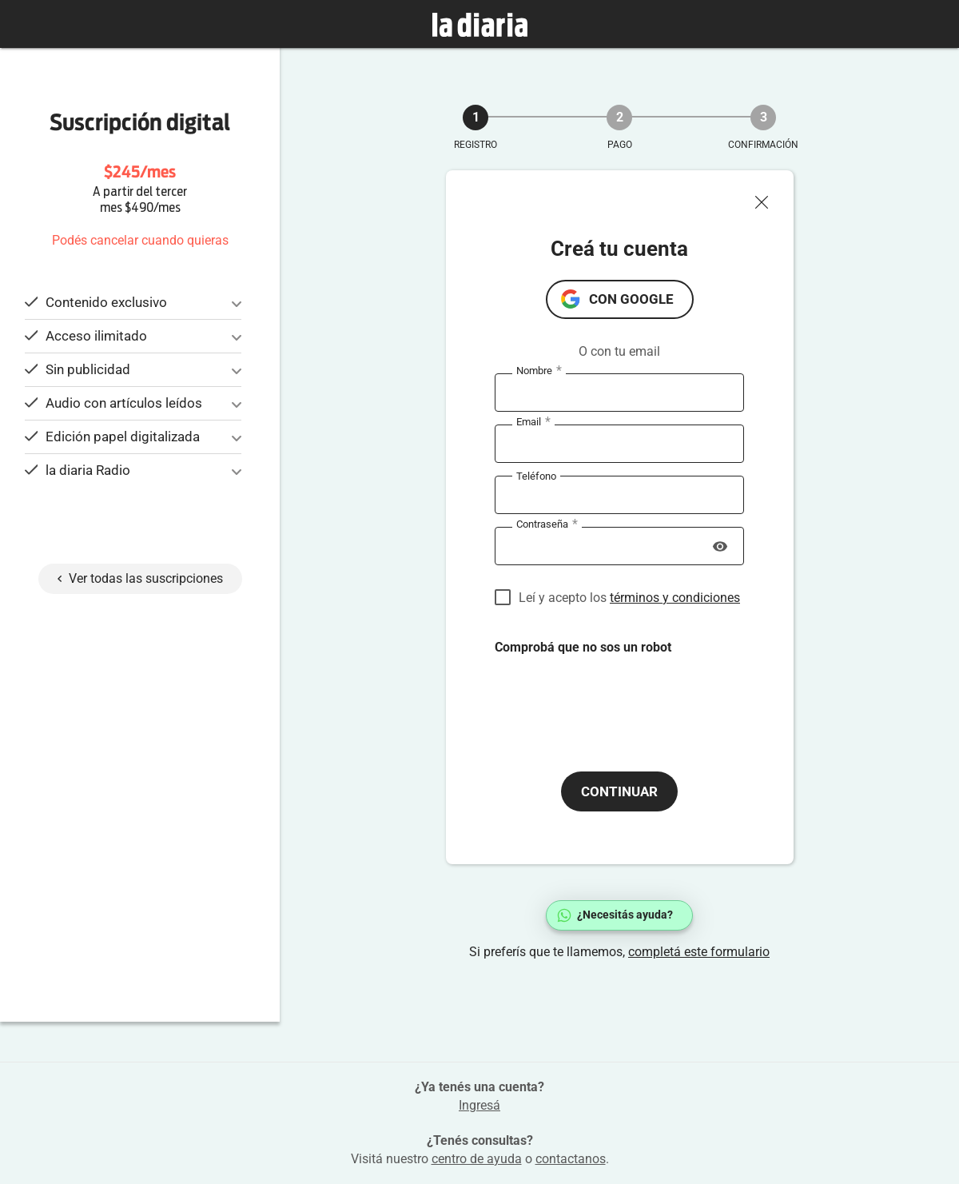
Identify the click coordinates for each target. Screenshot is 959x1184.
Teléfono (536, 475)
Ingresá (479, 1105)
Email (533, 422)
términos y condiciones (675, 597)
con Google (631, 299)
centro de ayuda (477, 1158)
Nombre (539, 371)
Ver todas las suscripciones (140, 578)
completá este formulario (699, 951)
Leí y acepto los (629, 597)
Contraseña (547, 524)
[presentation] (616, 700)
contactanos (570, 1158)
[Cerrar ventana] (768, 198)
